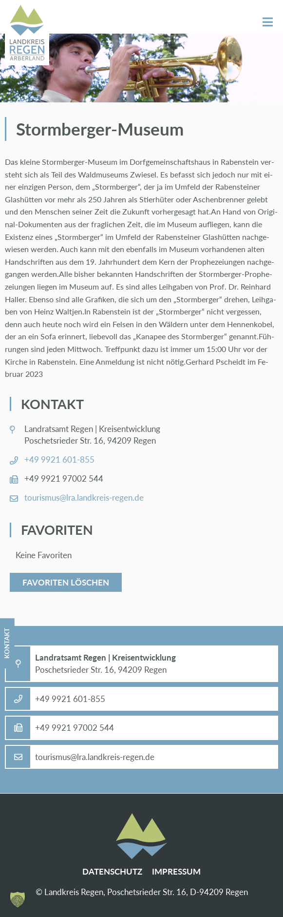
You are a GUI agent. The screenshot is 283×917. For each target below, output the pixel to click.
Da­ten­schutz (112, 871)
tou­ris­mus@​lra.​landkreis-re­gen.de (84, 497)
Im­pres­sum (176, 871)
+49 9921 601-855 (59, 459)
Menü (267, 22)
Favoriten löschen (65, 582)
